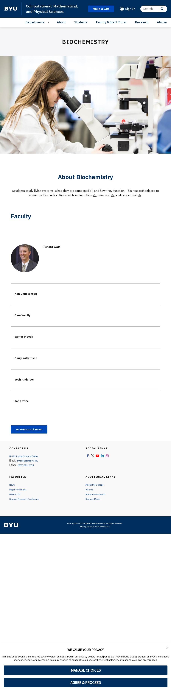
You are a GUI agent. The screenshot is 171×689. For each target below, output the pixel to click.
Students (81, 22)
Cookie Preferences (101, 529)
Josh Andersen (28, 379)
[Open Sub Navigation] (49, 22)
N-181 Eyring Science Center (26, 457)
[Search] (153, 9)
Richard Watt (54, 246)
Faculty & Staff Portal (111, 22)
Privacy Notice (86, 529)
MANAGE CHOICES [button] (85, 670)
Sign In (130, 9)
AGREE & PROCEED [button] (86, 682)
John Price (24, 400)
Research (141, 22)
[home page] (10, 9)
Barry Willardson (29, 357)
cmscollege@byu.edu (29, 461)
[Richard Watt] (25, 258)
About (61, 22)
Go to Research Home (33, 430)
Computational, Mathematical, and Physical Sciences (54, 8)
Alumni (162, 22)
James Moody (27, 336)
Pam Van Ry (25, 314)
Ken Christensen (29, 293)
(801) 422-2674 (27, 466)
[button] (167, 648)
